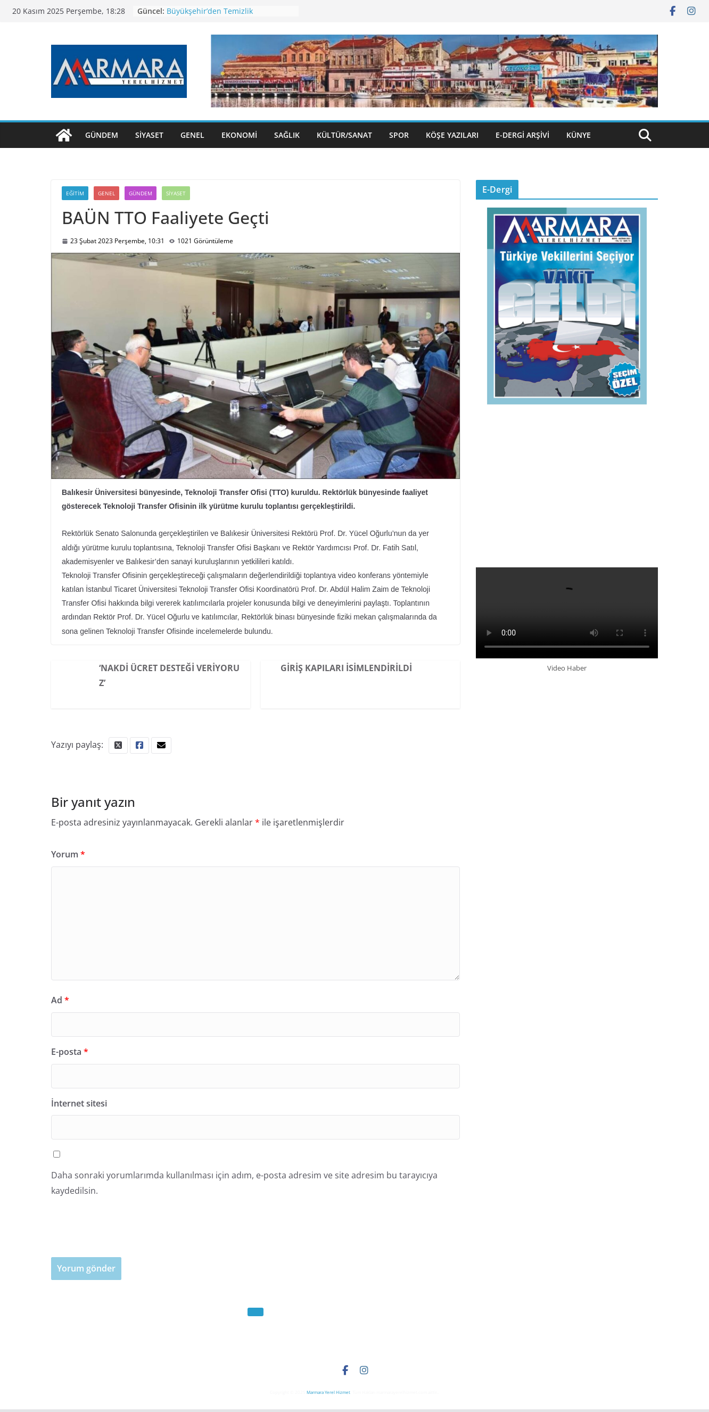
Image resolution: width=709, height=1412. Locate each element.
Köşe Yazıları (452, 135)
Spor (399, 135)
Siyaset (149, 135)
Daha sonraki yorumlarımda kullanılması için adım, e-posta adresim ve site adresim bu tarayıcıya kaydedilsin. (244, 1182)
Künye (578, 135)
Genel (192, 135)
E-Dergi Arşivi (522, 135)
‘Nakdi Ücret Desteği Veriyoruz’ (169, 675)
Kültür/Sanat (344, 135)
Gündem (101, 135)
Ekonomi (239, 135)
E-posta (69, 1052)
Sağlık (287, 135)
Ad (60, 1000)
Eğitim (75, 193)
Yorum (68, 854)
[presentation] (132, 1236)
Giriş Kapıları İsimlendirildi (346, 668)
